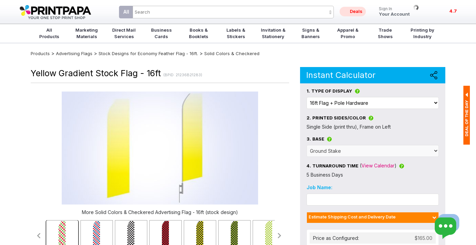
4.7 (453, 11)
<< (38, 235)
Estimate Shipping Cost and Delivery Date (352, 216)
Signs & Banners (310, 33)
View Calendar (378, 165)
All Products (49, 33)
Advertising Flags (74, 53)
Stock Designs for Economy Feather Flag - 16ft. (148, 53)
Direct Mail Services (124, 33)
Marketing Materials (86, 33)
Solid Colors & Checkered (231, 53)
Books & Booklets (198, 33)
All (126, 12)
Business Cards (161, 33)
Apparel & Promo (347, 33)
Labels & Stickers (235, 33)
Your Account (394, 12)
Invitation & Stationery (273, 33)
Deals (356, 11)
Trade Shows (385, 33)
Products (40, 53)
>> (279, 235)
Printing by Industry (422, 33)
